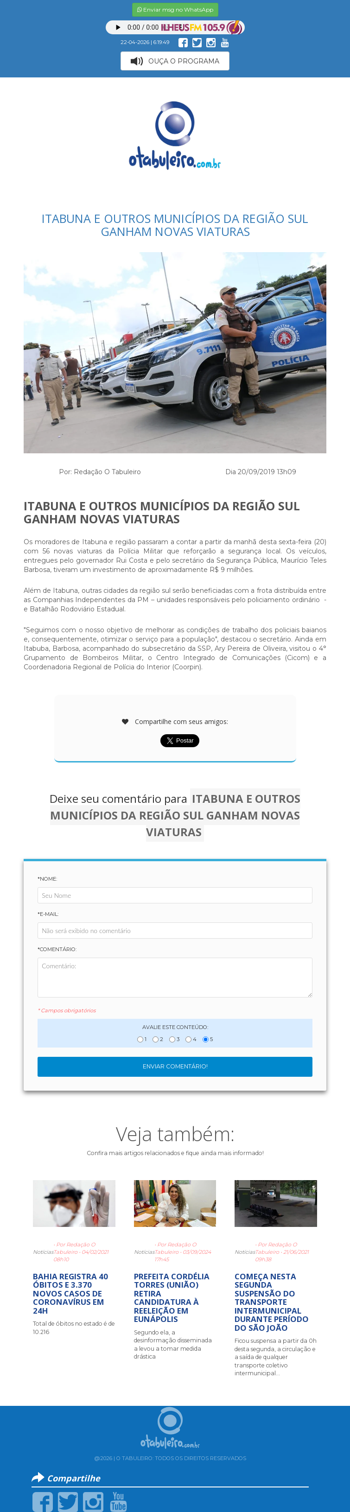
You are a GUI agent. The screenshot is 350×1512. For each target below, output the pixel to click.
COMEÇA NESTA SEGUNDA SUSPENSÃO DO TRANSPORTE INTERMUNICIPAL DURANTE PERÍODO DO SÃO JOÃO (272, 1302)
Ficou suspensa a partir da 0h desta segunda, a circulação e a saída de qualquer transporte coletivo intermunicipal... (276, 1357)
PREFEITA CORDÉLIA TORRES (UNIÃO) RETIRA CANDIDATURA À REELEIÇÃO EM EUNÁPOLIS (172, 1297)
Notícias (43, 1252)
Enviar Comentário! (175, 1066)
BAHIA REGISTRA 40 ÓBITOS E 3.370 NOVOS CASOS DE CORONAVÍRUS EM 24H (70, 1293)
